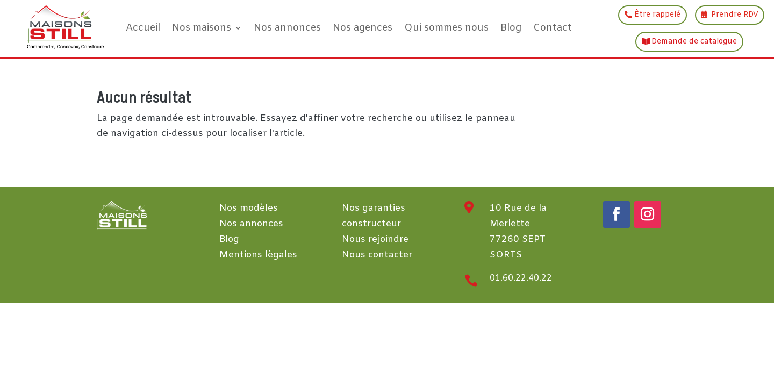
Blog (510, 28)
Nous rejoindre (375, 239)
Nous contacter (377, 255)
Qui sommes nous (446, 28)
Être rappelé (657, 15)
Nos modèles (248, 208)
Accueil (143, 28)
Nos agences (362, 28)
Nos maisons (201, 28)
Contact (552, 28)
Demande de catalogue (694, 42)
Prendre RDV (734, 15)
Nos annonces (287, 28)
